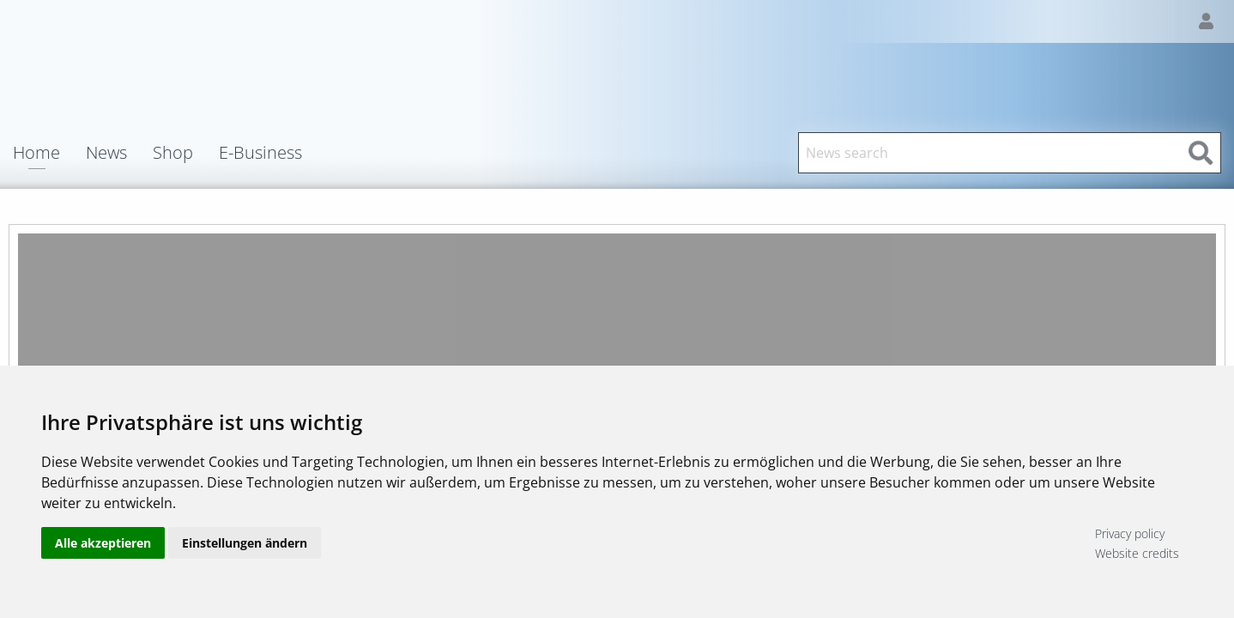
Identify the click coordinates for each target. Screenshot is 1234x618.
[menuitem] (49, 152)
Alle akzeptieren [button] (103, 543)
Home (36, 154)
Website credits (1137, 553)
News (106, 152)
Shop (173, 152)
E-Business (260, 152)
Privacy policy (1129, 533)
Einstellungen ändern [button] (244, 543)
